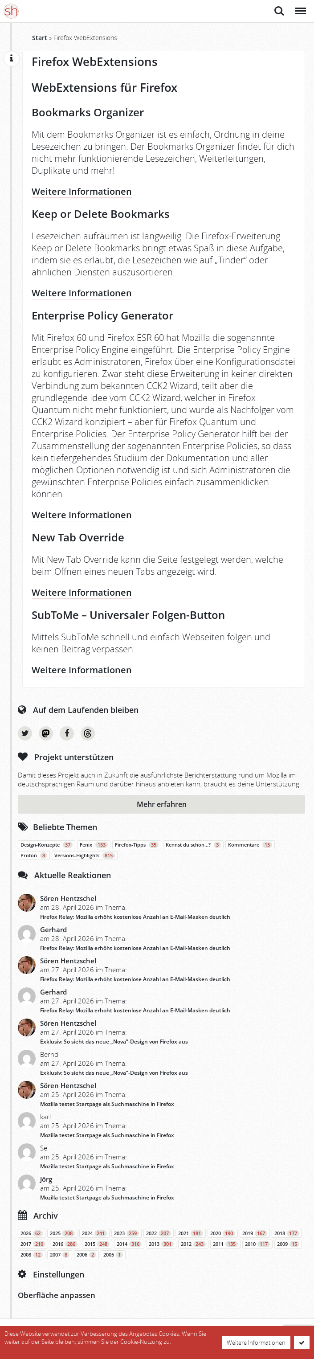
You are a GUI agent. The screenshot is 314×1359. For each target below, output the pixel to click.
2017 (32, 1244)
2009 (288, 1244)
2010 (257, 1244)
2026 (31, 1233)
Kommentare (250, 845)
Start (39, 37)
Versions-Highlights (84, 855)
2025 (62, 1233)
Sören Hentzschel (68, 898)
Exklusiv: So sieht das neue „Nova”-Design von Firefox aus (114, 1041)
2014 (129, 1244)
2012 (193, 1244)
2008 (31, 1255)
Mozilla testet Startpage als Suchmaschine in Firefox (107, 1104)
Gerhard (53, 929)
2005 (113, 1255)
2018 (286, 1233)
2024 (94, 1233)
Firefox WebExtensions (95, 61)
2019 (254, 1233)
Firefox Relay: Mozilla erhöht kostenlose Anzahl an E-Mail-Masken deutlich (135, 917)
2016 (65, 1244)
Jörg (46, 1179)
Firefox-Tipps (137, 845)
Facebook (67, 733)
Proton (33, 855)
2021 (190, 1233)
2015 (97, 1244)
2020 (222, 1233)
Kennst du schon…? (193, 845)
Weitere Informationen (82, 191)
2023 (126, 1233)
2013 (161, 1244)
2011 (225, 1244)
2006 (86, 1255)
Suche (279, 11)
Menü (300, 6)
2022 (158, 1233)
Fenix (94, 845)
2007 (59, 1255)
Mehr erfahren (162, 804)
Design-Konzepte (46, 845)
